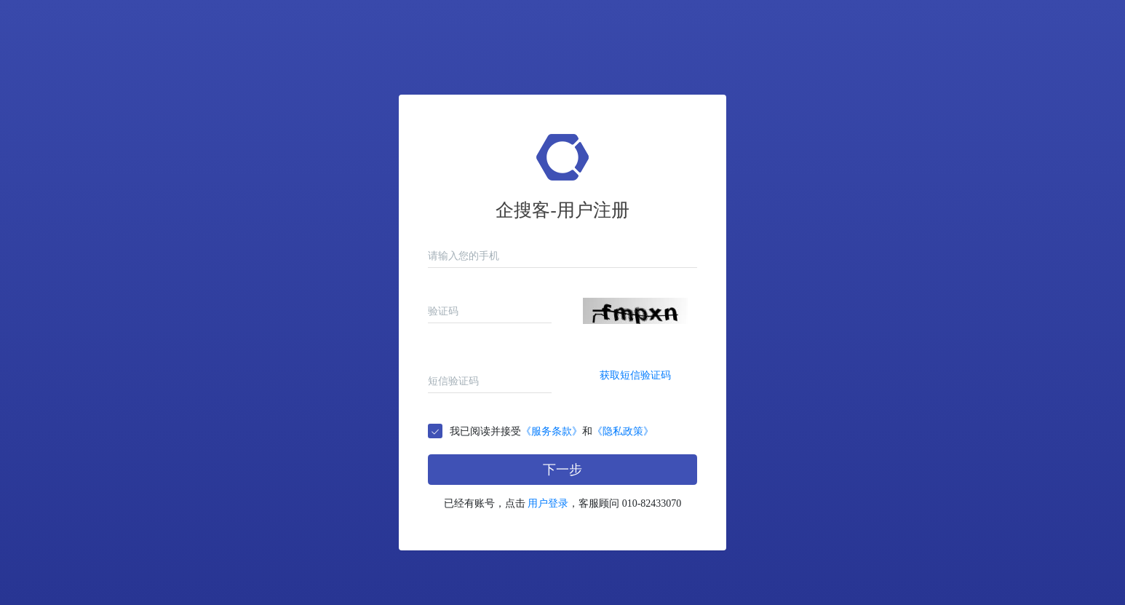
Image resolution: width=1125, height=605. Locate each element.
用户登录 (548, 503)
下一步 (562, 469)
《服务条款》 (551, 431)
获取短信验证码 (635, 375)
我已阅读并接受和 (551, 431)
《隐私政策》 (622, 431)
